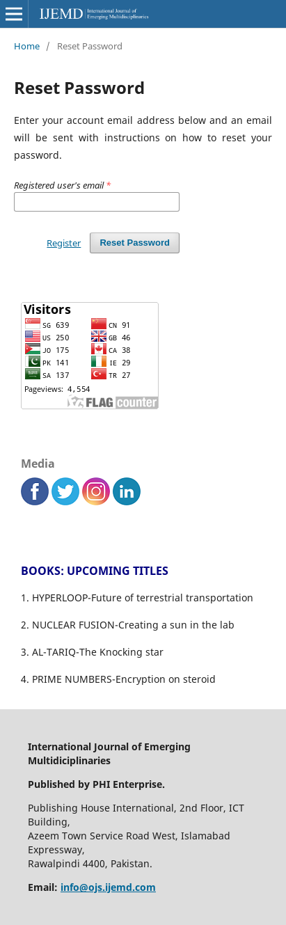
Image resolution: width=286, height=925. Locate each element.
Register (64, 243)
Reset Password (135, 242)
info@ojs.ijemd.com (108, 887)
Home (27, 46)
